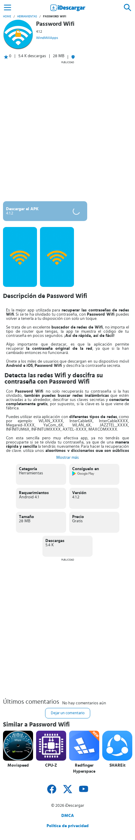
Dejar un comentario (67, 713)
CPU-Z (51, 765)
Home (7, 16)
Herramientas (27, 16)
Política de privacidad (68, 826)
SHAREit (117, 765)
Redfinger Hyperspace (84, 768)
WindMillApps (47, 38)
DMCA (67, 816)
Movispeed (18, 765)
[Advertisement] (67, 131)
